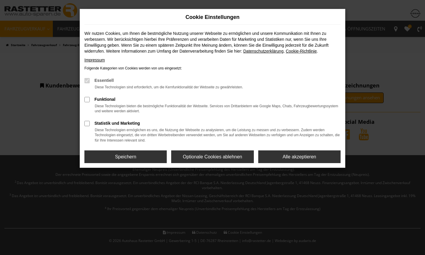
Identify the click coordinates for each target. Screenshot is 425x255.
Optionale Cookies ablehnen (212, 156)
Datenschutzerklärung (263, 51)
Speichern (125, 156)
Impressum (94, 60)
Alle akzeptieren (299, 156)
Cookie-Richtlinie (301, 51)
